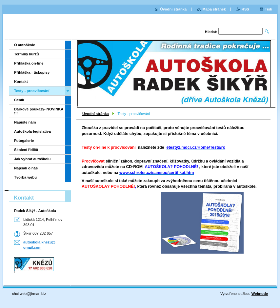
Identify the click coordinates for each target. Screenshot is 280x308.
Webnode (259, 294)
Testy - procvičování (31, 91)
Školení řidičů (26, 150)
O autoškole (24, 45)
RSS (245, 9)
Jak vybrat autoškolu (32, 159)
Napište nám (25, 122)
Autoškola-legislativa (32, 131)
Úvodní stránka (95, 114)
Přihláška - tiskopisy (32, 72)
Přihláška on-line (29, 63)
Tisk (268, 9)
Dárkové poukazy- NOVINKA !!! (38, 111)
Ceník (19, 100)
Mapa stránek (214, 9)
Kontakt (21, 82)
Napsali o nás (26, 168)
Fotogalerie (24, 141)
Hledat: (211, 32)
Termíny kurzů (26, 54)
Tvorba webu (25, 177)
